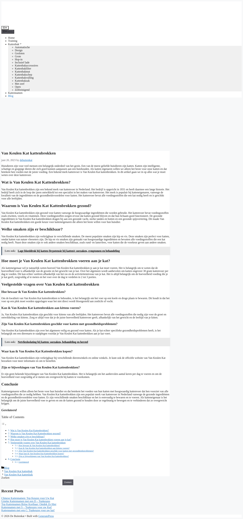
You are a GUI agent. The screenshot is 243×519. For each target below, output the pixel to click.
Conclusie (15, 459)
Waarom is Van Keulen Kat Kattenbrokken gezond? (35, 433)
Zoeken (5, 477)
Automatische (22, 47)
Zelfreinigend (22, 89)
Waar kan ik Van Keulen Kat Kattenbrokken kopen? (41, 453)
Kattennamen (15, 92)
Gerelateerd (24, 462)
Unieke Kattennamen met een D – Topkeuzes (25, 501)
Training (12, 40)
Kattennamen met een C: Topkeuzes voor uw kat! (28, 510)
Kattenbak (15, 44)
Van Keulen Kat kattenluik (18, 474)
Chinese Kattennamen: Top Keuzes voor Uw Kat (27, 498)
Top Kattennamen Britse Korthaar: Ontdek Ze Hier (28, 504)
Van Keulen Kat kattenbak (18, 471)
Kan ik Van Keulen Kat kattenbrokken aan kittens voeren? (44, 448)
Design (18, 50)
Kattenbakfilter (23, 68)
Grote (18, 56)
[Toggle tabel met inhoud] (3, 424)
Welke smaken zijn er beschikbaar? (27, 436)
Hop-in (18, 59)
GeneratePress (46, 516)
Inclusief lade (22, 62)
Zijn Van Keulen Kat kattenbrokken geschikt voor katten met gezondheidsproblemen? (56, 451)
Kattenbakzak (22, 80)
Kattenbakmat (22, 71)
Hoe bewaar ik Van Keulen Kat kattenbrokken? (39, 445)
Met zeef (19, 83)
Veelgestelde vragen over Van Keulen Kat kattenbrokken (38, 442)
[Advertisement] (121, 124)
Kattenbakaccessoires (26, 65)
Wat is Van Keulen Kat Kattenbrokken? (29, 430)
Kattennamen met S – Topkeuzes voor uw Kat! (26, 507)
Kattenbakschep (23, 74)
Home (11, 37)
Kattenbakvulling (24, 77)
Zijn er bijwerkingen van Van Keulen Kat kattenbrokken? (44, 456)
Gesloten (19, 53)
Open (18, 86)
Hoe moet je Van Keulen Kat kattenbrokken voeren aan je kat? (40, 439)
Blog (10, 95)
